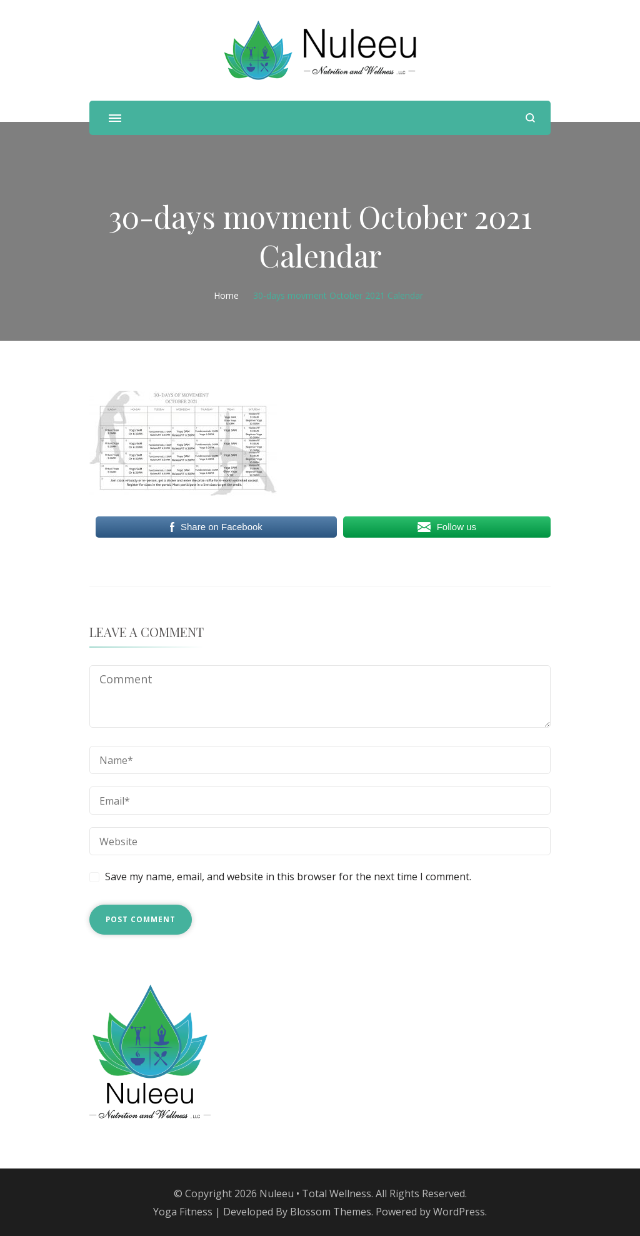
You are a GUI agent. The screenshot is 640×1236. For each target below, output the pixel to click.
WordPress (459, 1211)
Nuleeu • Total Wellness (315, 1193)
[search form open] (530, 118)
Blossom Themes (330, 1211)
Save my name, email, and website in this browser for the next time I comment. (288, 876)
